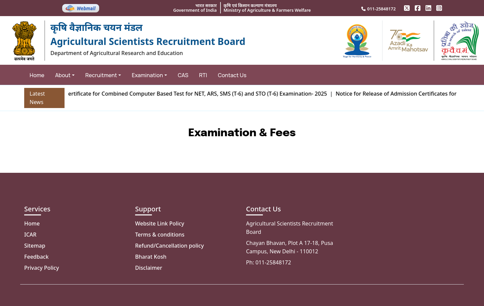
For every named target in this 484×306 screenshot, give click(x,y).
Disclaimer (148, 267)
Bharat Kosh (150, 256)
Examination (147, 75)
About (63, 75)
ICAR (30, 234)
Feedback (36, 256)
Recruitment (101, 75)
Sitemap (34, 245)
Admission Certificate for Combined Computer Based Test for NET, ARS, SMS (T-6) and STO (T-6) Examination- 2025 (185, 93)
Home (37, 75)
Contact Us (232, 75)
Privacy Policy (41, 267)
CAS (183, 75)
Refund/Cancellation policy (169, 245)
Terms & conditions (160, 234)
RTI (203, 75)
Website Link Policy (159, 223)
